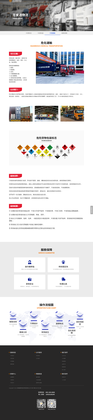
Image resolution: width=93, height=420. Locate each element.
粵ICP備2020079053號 (36, 388)
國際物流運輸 (39, 382)
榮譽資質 (64, 366)
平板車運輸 (38, 379)
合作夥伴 (38, 358)
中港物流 (28, 33)
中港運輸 (52, 33)
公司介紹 (64, 355)
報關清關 (64, 33)
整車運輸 (38, 377)
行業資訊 (12, 379)
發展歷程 (64, 361)
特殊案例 (38, 355)
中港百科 (12, 382)
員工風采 (64, 369)
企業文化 (64, 364)
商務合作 (64, 377)
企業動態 (12, 377)
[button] (44, 28)
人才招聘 (64, 379)
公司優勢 (64, 358)
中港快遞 (40, 33)
